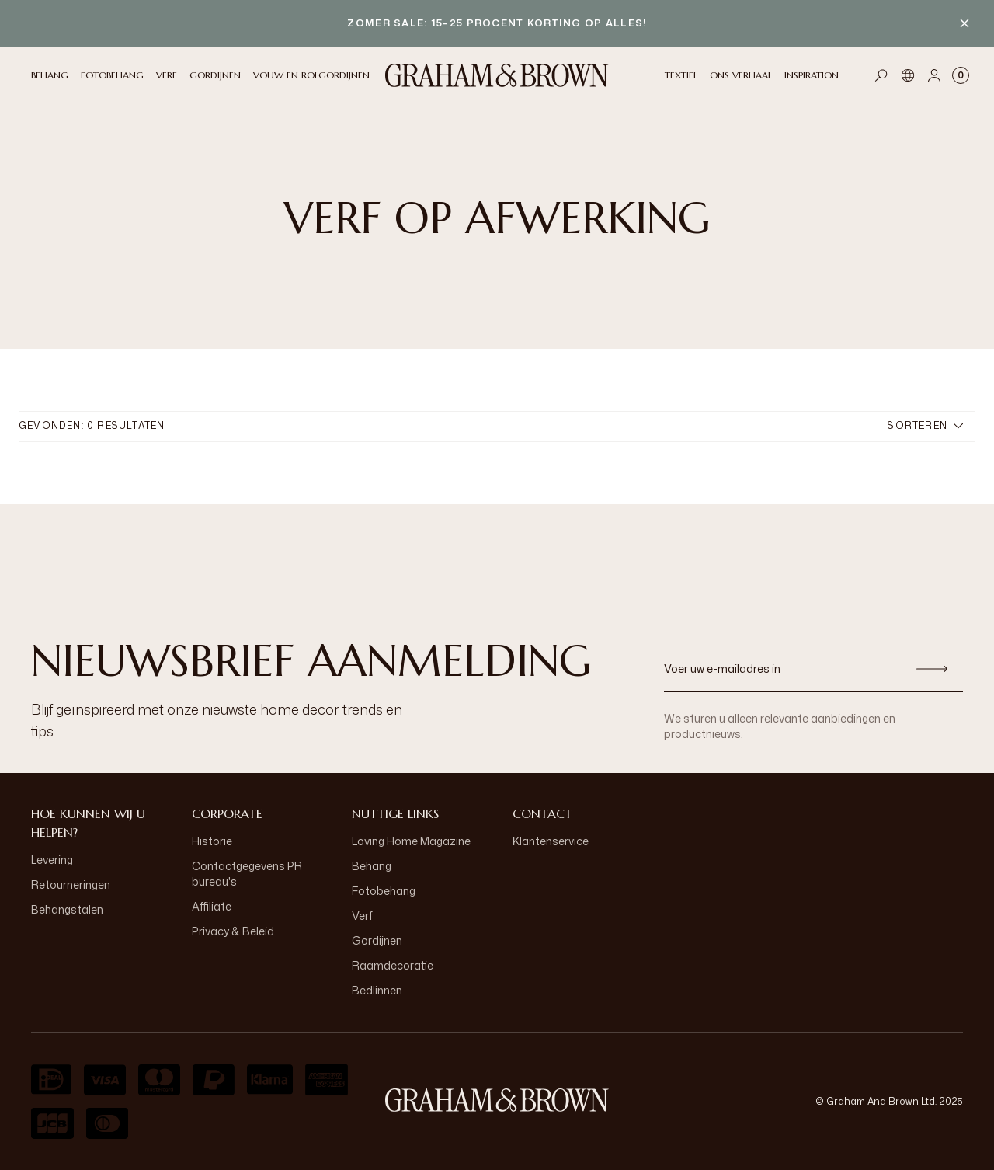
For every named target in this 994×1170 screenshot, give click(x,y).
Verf (362, 915)
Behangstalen (67, 909)
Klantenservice (551, 841)
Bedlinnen (377, 990)
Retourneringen (70, 884)
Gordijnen (377, 940)
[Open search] (881, 75)
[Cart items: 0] (960, 75)
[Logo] (497, 75)
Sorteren (925, 425)
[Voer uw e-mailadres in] (782, 669)
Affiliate (211, 906)
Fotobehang (383, 890)
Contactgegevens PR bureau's (247, 873)
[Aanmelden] (932, 669)
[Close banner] (964, 23)
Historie (212, 841)
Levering (52, 859)
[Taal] (907, 75)
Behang (371, 865)
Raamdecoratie (392, 965)
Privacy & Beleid (233, 931)
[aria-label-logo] (497, 1100)
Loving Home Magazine (411, 841)
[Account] (934, 75)
